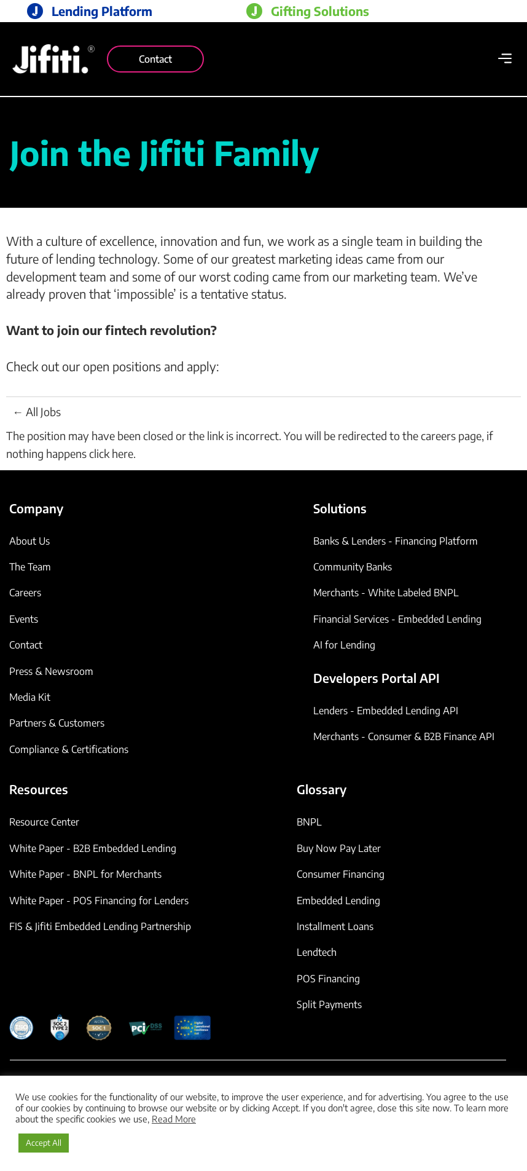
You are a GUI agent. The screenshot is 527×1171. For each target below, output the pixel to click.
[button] (504, 59)
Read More (174, 1118)
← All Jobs (36, 411)
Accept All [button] (43, 1143)
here (122, 453)
